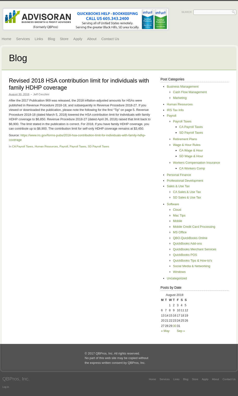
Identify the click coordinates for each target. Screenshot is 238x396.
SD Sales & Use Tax (187, 197)
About (91, 39)
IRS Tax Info (175, 110)
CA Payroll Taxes (22, 146)
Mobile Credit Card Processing (194, 226)
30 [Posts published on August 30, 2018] (174, 326)
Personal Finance (179, 175)
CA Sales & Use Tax (187, 192)
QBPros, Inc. (16, 378)
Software (173, 204)
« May (165, 331)
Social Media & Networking (191, 266)
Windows (179, 272)
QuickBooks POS (185, 255)
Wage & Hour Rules (186, 145)
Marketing (180, 98)
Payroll (64, 146)
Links (39, 39)
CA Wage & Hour (191, 150)
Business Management (182, 86)
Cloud (177, 209)
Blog (51, 39)
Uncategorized (177, 278)
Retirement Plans (185, 139)
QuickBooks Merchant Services (194, 249)
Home (6, 39)
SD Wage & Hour (191, 156)
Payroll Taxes (78, 146)
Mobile (177, 221)
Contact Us (110, 39)
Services (23, 39)
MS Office (180, 232)
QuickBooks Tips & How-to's (192, 260)
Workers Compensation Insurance (196, 162)
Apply (77, 39)
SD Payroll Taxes (98, 146)
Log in (5, 387)
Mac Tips (179, 215)
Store (64, 39)
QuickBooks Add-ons (187, 243)
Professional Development (185, 180)
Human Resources (46, 146)
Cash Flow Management (190, 92)
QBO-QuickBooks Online (190, 238)
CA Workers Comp (192, 168)
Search (186, 12)
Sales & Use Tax (178, 186)
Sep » (181, 331)
